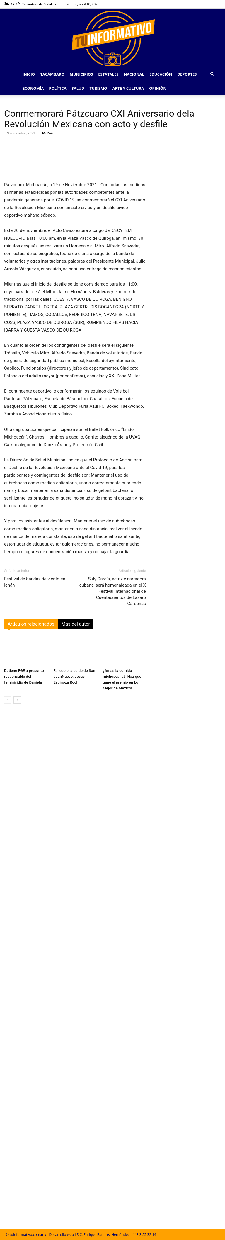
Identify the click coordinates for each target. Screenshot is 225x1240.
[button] (212, 74)
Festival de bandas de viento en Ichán (34, 582)
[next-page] (17, 700)
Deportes (187, 74)
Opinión (157, 88)
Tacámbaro (52, 74)
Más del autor (76, 624)
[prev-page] (7, 700)
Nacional (134, 74)
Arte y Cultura (128, 88)
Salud (78, 88)
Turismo (98, 88)
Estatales (108, 74)
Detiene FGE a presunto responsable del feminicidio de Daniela (24, 676)
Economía (33, 88)
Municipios (81, 74)
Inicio (29, 74)
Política (57, 88)
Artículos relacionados (31, 624)
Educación (160, 74)
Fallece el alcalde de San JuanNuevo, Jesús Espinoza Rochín (74, 676)
